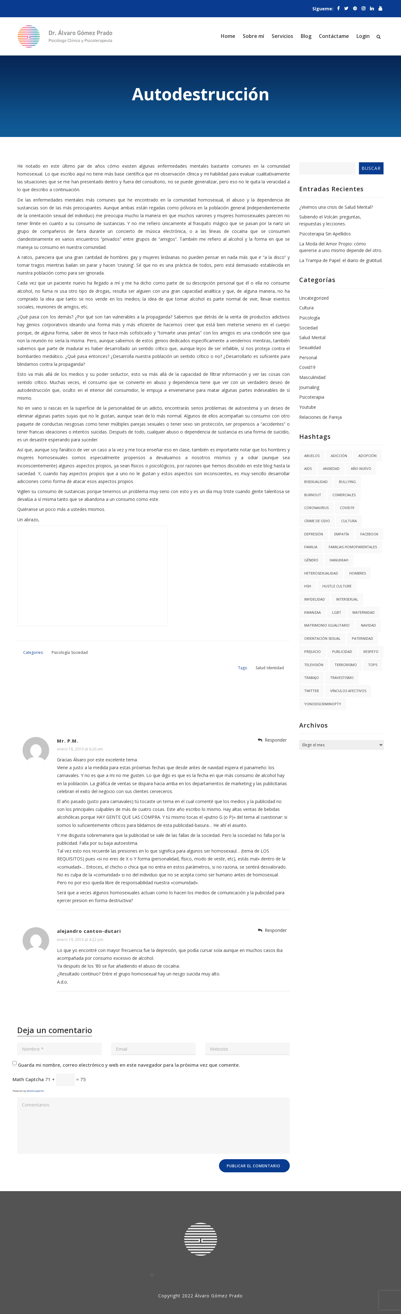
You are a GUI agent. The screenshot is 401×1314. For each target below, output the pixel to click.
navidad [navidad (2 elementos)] (368, 625)
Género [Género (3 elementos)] (311, 560)
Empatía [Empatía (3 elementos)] (341, 534)
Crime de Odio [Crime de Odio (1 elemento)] (317, 520)
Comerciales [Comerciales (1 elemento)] (344, 494)
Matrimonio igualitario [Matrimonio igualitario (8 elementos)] (327, 625)
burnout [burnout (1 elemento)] (312, 494)
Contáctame (334, 36)
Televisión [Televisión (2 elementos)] (313, 664)
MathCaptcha (35, 1073)
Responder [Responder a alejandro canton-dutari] (276, 913)
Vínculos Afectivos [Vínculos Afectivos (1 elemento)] (348, 690)
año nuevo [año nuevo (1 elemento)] (361, 468)
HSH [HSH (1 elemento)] (307, 586)
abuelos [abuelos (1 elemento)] (312, 455)
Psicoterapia (311, 397)
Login (363, 36)
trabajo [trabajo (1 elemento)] (311, 677)
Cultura (306, 308)
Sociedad (70, 649)
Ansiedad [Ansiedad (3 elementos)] (331, 468)
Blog (306, 36)
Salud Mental (312, 337)
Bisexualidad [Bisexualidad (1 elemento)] (316, 481)
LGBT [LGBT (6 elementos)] (336, 612)
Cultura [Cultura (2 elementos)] (349, 520)
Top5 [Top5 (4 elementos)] (372, 664)
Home (228, 36)
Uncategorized (314, 298)
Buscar (371, 168)
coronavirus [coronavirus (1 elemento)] (316, 507)
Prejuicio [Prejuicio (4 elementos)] (312, 651)
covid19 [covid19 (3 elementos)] (347, 507)
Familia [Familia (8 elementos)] (310, 546)
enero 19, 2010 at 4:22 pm (80, 922)
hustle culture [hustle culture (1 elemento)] (337, 586)
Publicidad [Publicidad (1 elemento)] (342, 651)
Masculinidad (312, 377)
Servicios (282, 36)
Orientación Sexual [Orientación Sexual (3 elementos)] (322, 638)
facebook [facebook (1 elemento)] (369, 534)
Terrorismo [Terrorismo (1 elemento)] (346, 664)
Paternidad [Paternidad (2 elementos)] (362, 638)
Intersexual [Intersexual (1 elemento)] (347, 599)
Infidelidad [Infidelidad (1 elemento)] (314, 599)
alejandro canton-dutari (89, 914)
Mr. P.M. (67, 723)
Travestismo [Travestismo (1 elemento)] (342, 677)
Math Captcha (28, 1062)
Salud (268, 649)
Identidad (282, 649)
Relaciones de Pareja (320, 417)
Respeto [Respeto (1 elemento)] (370, 651)
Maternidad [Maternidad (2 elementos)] (363, 612)
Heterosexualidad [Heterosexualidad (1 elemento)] (321, 573)
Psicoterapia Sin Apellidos (325, 234)
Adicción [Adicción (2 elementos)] (339, 455)
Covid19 (307, 367)
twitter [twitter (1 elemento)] (311, 690)
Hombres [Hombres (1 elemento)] (357, 573)
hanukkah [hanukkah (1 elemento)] (339, 560)
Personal (308, 357)
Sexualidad (310, 347)
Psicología (51, 649)
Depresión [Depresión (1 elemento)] (313, 534)
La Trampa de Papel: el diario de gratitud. (341, 260)
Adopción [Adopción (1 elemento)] (367, 455)
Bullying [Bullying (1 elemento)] (347, 481)
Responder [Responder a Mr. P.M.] (276, 723)
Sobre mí (253, 36)
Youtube (307, 407)
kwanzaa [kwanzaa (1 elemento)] (312, 612)
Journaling (309, 387)
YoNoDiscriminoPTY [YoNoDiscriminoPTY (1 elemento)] (322, 704)
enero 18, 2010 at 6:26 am (80, 732)
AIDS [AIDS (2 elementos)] (308, 468)
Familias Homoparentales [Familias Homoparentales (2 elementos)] (353, 546)
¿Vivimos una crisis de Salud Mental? (336, 207)
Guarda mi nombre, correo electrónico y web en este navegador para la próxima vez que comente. (129, 1047)
